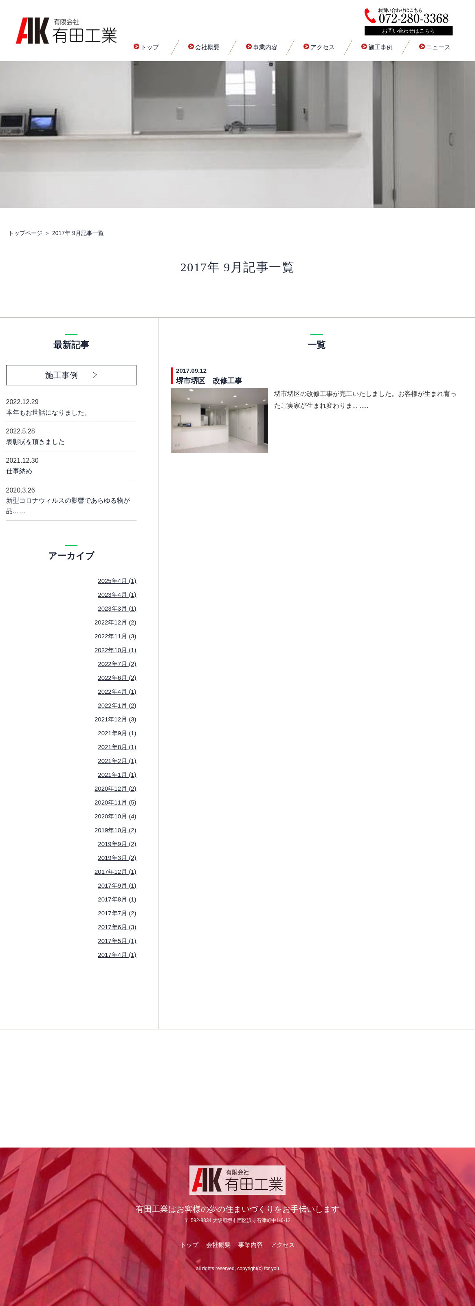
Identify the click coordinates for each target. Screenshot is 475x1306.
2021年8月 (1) (117, 746)
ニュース (435, 47)
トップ (146, 47)
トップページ (25, 233)
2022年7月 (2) (117, 663)
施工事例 (377, 47)
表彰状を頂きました (71, 435)
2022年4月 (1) (117, 691)
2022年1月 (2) (117, 705)
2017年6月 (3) (117, 926)
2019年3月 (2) (117, 857)
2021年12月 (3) (115, 719)
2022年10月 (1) (115, 649)
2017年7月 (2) (117, 913)
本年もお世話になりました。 (71, 406)
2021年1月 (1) (117, 774)
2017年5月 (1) (117, 940)
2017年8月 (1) (117, 899)
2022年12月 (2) (115, 622)
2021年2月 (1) (117, 760)
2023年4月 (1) (117, 594)
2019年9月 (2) (117, 843)
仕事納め (71, 465)
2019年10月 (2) (115, 830)
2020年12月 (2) (115, 788)
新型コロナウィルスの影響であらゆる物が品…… (71, 499)
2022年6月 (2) (117, 677)
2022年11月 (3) (115, 636)
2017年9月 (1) (117, 885)
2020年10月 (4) (115, 816)
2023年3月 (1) (117, 608)
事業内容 (261, 47)
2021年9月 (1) (117, 733)
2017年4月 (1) (117, 954)
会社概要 (204, 47)
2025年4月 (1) (117, 580)
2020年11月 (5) (115, 802)
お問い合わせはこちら (408, 31)
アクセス (319, 47)
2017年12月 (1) (115, 871)
